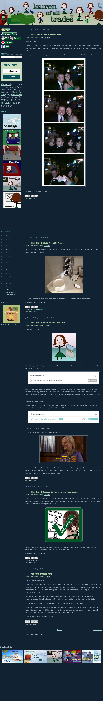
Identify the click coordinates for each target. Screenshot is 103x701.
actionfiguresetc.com (41, 574)
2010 (6, 236)
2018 (6, 263)
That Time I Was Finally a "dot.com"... (49, 323)
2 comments (31, 480)
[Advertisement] (63, 219)
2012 (6, 242)
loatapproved (35, 560)
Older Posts (97, 630)
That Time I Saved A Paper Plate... (47, 243)
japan (9, 97)
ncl (16, 97)
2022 (6, 276)
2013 (6, 246)
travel (4, 105)
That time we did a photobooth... (47, 35)
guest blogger (16, 95)
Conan (20, 85)
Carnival (6, 84)
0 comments (31, 198)
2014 (6, 249)
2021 (6, 273)
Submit (12, 77)
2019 (6, 266)
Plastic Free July (37, 309)
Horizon (4, 92)
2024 (6, 283)
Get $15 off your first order (10, 325)
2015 (6, 253)
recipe (4, 100)
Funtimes (15, 90)
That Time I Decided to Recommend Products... (54, 492)
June (7, 289)
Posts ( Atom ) (40, 634)
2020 (6, 270)
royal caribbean (17, 100)
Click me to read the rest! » (35, 302)
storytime (10, 102)
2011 (6, 239)
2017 (6, 259)
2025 (6, 287)
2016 (6, 256)
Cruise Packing (9, 87)
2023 (6, 280)
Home (59, 630)
